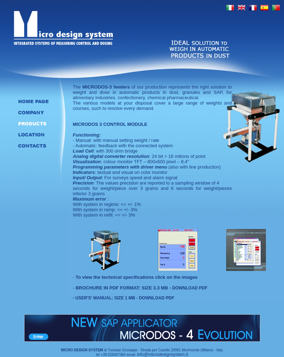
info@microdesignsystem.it (162, 354)
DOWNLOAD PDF (189, 288)
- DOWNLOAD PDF (154, 297)
